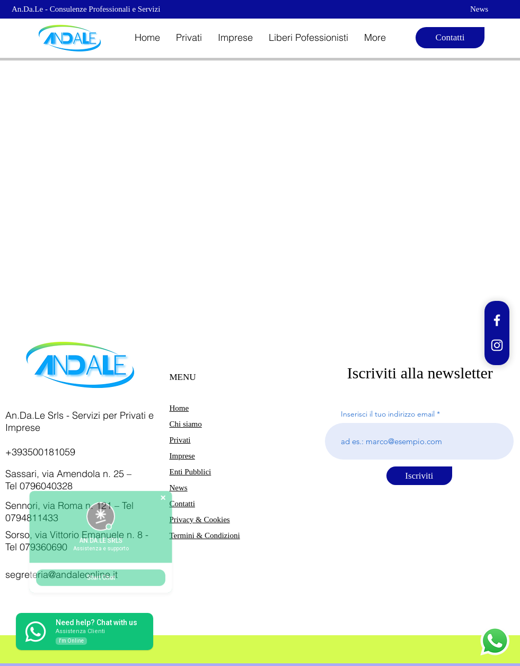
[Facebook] (497, 320)
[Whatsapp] (494, 640)
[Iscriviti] (419, 475)
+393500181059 (40, 452)
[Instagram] (497, 345)
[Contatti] (450, 37)
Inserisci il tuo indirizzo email (388, 414)
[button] (189, 37)
